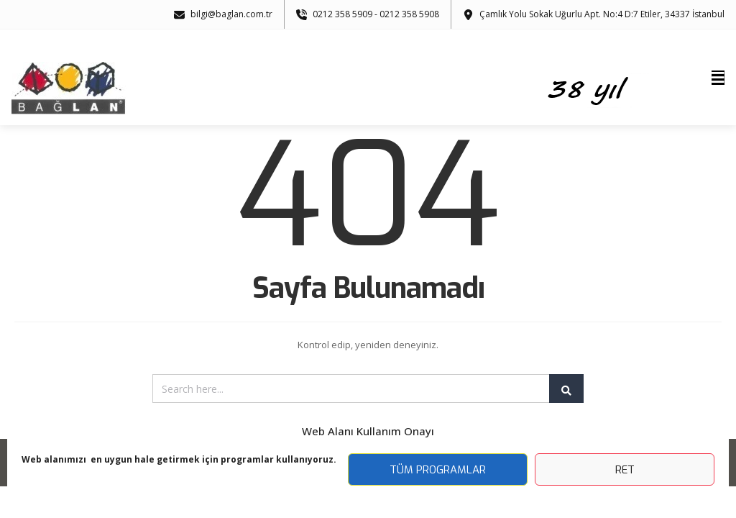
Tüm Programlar (438, 470)
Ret (625, 470)
